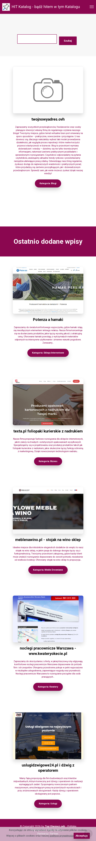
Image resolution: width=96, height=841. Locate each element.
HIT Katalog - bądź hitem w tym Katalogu (46, 7)
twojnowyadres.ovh (48, 119)
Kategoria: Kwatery (48, 686)
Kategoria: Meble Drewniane (48, 570)
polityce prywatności (62, 835)
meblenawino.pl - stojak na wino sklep (48, 540)
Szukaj (68, 40)
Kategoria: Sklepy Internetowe (48, 352)
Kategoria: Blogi (48, 183)
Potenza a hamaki (48, 319)
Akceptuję (82, 835)
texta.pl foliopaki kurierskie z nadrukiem (48, 431)
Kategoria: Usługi (48, 803)
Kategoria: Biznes (48, 461)
